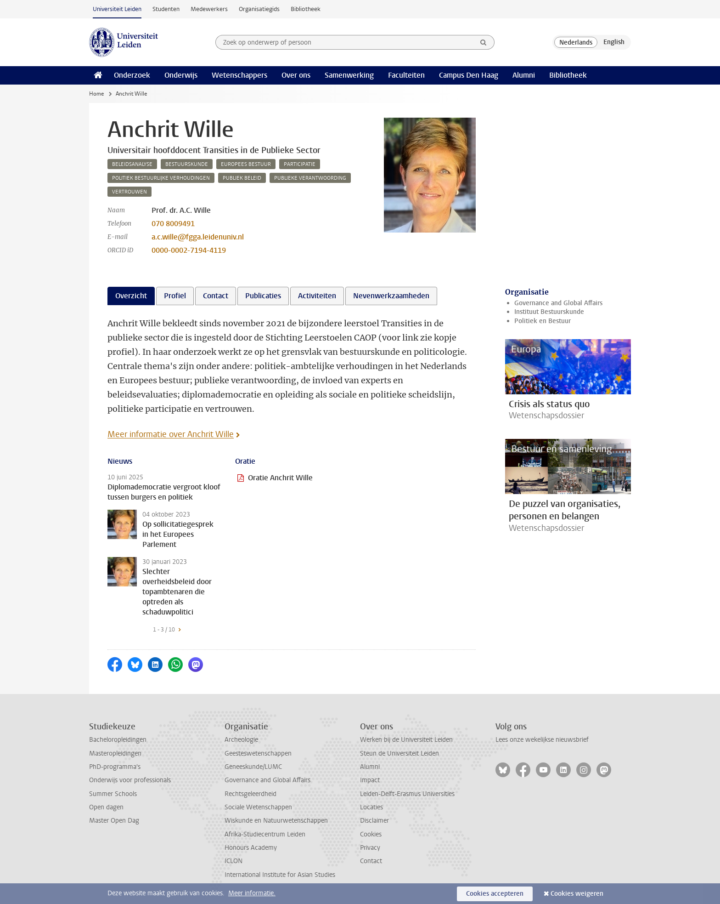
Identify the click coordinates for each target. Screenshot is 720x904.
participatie (299, 164)
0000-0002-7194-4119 (189, 250)
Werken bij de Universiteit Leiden (406, 739)
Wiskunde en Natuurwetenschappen (276, 820)
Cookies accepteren (494, 893)
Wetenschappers (239, 75)
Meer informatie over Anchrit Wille (170, 434)
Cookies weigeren (577, 893)
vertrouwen (129, 191)
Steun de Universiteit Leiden (399, 753)
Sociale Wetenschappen (258, 807)
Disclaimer (374, 820)
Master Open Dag (114, 820)
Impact (370, 780)
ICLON (233, 861)
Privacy (370, 847)
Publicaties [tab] (263, 296)
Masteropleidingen (115, 753)
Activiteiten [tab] (317, 296)
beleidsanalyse (132, 164)
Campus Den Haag (468, 75)
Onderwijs (180, 75)
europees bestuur (246, 164)
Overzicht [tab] (131, 296)
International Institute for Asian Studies (280, 874)
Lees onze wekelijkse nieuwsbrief (542, 739)
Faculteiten (406, 75)
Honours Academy (251, 847)
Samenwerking (349, 75)
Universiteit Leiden (117, 9)
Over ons (295, 75)
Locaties (371, 807)
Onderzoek (132, 75)
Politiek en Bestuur (542, 321)
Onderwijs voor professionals (130, 780)
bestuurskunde (186, 164)
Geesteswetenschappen (258, 753)
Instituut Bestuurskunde (549, 311)
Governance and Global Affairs (558, 303)
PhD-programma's (115, 766)
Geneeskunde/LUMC (253, 766)
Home (96, 93)
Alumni (523, 75)
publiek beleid (242, 178)
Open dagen (106, 807)
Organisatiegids (259, 9)
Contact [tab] (215, 296)
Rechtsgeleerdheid (250, 794)
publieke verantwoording (310, 178)
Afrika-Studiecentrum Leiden (265, 834)
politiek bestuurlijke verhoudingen (161, 178)
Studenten (166, 9)
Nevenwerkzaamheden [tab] (391, 296)
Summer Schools (113, 794)
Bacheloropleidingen (117, 739)
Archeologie (241, 739)
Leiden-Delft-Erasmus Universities (407, 794)
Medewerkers (209, 9)
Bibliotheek (306, 9)
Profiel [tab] (175, 296)
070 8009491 (173, 223)
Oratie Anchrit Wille (280, 478)
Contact (371, 861)
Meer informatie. (252, 893)
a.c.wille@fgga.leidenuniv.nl (198, 237)
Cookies (371, 834)
